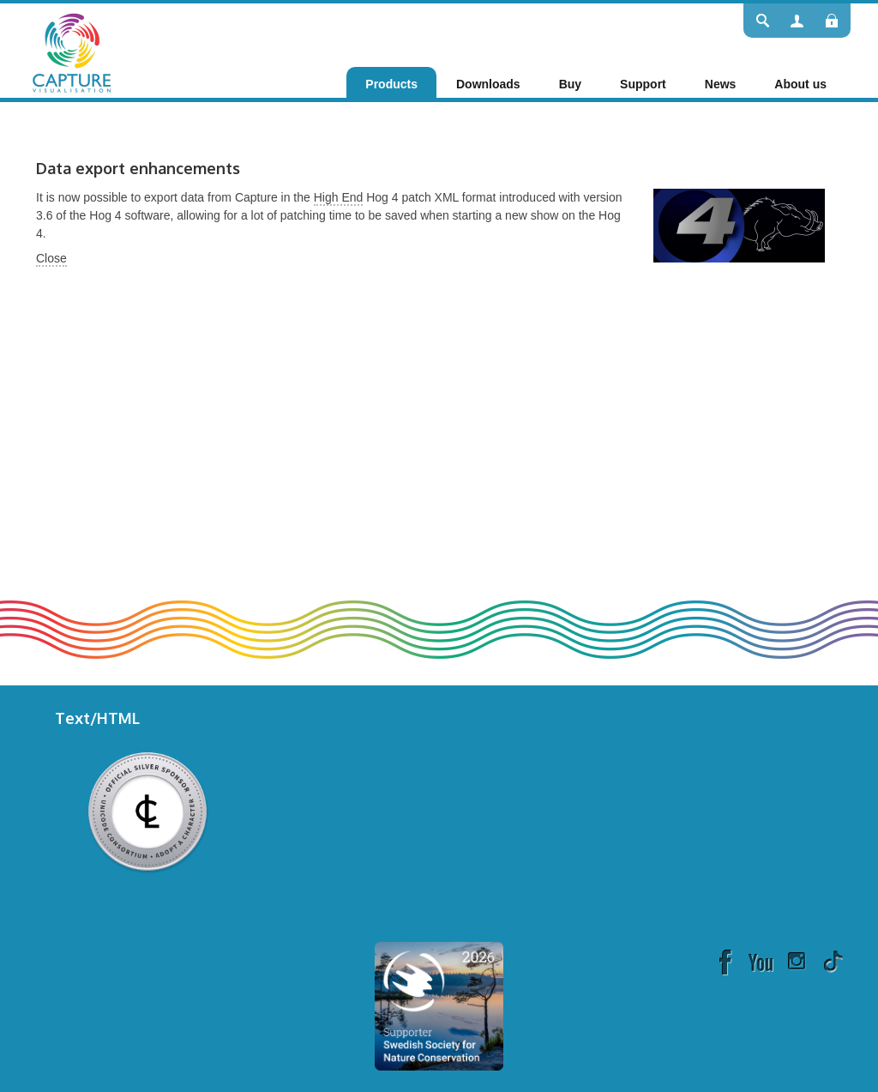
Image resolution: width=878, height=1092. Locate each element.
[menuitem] (391, 84)
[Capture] (71, 51)
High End (339, 197)
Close (51, 258)
